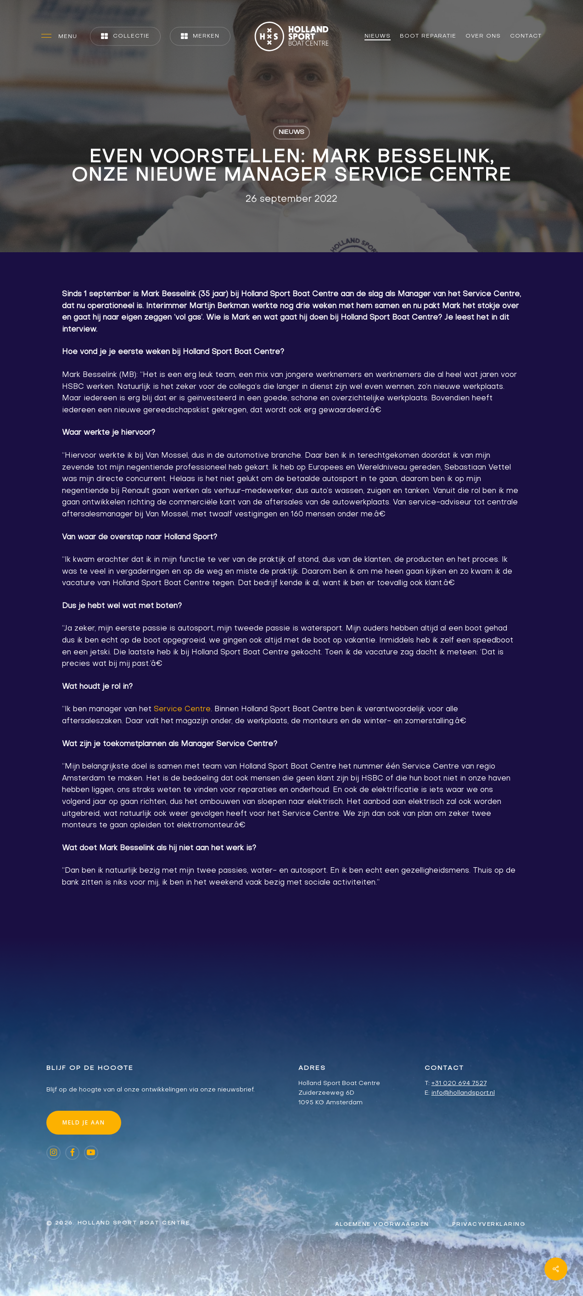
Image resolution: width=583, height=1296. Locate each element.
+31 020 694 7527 (459, 1083)
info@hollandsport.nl (463, 1093)
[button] (59, 36)
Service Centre (182, 709)
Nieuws (291, 132)
